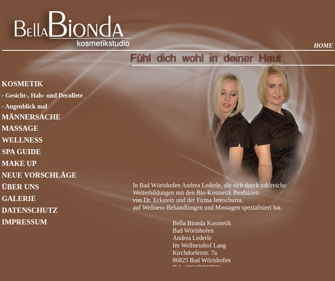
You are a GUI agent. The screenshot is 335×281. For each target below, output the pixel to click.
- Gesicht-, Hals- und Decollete (42, 95)
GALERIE (19, 198)
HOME (323, 45)
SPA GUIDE (21, 152)
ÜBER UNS (20, 187)
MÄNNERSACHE (31, 117)
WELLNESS (22, 140)
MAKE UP (19, 163)
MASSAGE (20, 128)
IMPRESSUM (24, 222)
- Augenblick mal (24, 106)
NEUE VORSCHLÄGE (39, 175)
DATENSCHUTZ (30, 210)
